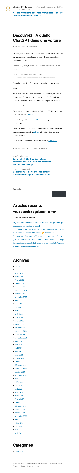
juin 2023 (18, 385)
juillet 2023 (19, 382)
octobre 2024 (20, 334)
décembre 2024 (20, 327)
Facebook (16, 466)
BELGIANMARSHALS (22, 7)
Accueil (16, 13)
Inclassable (44, 148)
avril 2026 (19, 273)
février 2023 (19, 399)
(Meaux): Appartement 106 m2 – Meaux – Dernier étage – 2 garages (38, 239)
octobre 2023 (20, 372)
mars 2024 (19, 355)
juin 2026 (18, 266)
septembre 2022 (21, 416)
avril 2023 (19, 392)
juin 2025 (18, 307)
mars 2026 (19, 276)
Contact (37, 15)
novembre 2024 (21, 331)
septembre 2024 (21, 338)
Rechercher (17, 189)
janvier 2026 (19, 283)
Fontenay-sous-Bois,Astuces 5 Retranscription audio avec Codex (37, 236)
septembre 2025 (21, 297)
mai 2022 (18, 430)
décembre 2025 (20, 287)
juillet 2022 (19, 423)
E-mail (37, 466)
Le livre (36, 132)
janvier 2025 (19, 324)
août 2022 (18, 419)
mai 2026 (18, 270)
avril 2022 (19, 433)
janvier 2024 (19, 361)
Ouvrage (39, 120)
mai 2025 (18, 310)
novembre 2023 (21, 368)
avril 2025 (19, 314)
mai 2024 (18, 348)
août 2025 (18, 300)
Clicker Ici (31, 114)
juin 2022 (18, 426)
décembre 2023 (20, 365)
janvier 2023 (19, 402)
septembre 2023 (21, 375)
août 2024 (18, 341)
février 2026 (19, 280)
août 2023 (18, 379)
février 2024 (19, 358)
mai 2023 (18, 389)
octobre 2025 (20, 293)
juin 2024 (18, 344)
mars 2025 (19, 317)
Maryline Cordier (20, 46)
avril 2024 (19, 351)
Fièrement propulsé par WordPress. (36, 463)
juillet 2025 (19, 304)
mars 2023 (19, 396)
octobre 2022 (20, 413)
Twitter (23, 466)
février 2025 (19, 321)
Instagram (30, 466)
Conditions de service (31, 13)
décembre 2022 (20, 406)
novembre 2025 (21, 290)
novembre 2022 (21, 409)
